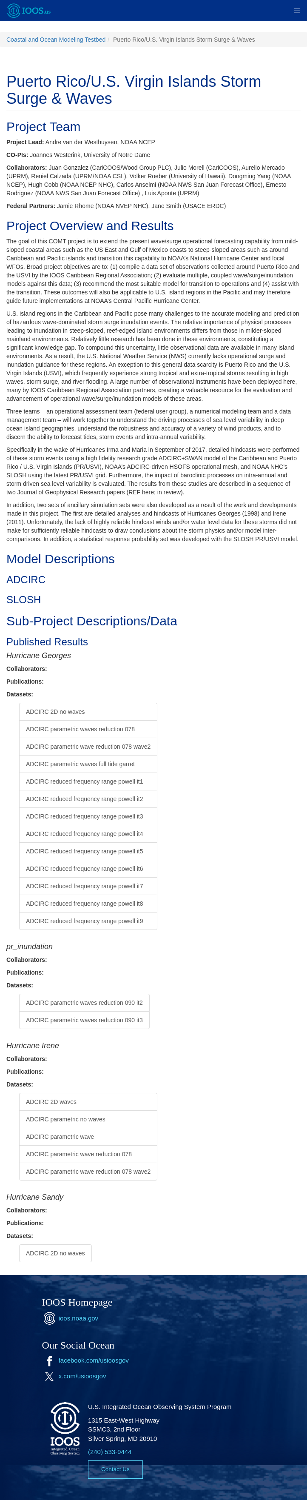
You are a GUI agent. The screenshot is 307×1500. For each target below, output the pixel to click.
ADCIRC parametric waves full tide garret (80, 764)
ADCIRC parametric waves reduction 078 (80, 729)
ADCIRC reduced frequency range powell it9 (84, 921)
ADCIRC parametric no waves (65, 1119)
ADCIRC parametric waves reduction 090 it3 (84, 1020)
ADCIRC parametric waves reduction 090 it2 (84, 1002)
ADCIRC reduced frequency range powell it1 (84, 781)
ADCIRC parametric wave (60, 1136)
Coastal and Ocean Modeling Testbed (55, 39)
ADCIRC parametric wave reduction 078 (79, 1154)
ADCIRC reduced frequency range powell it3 (84, 816)
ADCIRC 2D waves (51, 1101)
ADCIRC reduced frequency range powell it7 (84, 886)
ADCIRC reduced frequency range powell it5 (84, 851)
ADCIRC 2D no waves (55, 711)
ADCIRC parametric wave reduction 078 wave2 (88, 746)
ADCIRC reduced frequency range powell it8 (84, 903)
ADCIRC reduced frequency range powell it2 (84, 799)
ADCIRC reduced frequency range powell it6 (84, 868)
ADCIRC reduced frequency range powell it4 (84, 833)
